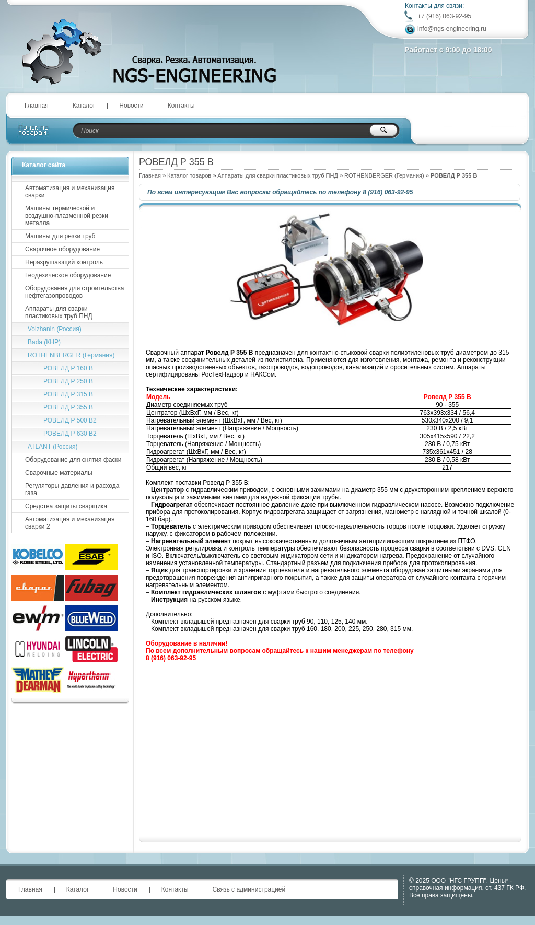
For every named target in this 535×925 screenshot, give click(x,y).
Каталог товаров (189, 175)
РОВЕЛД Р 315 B (68, 394)
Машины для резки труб (60, 236)
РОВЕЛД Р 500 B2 (70, 420)
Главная (37, 105)
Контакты (181, 105)
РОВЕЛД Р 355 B (68, 407)
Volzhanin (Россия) (55, 329)
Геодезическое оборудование (68, 275)
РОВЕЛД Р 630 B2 (70, 433)
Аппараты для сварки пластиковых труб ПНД (277, 175)
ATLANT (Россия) (53, 446)
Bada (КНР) (44, 342)
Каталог (84, 105)
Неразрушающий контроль (64, 262)
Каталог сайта (43, 165)
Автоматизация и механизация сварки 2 (69, 523)
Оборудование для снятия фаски (73, 459)
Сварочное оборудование (62, 249)
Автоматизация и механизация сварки (69, 191)
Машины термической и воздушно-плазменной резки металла (66, 216)
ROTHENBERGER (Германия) (384, 175)
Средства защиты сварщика (66, 506)
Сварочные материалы (58, 472)
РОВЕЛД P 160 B (68, 368)
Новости (131, 105)
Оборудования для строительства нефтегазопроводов (74, 292)
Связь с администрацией (249, 889)
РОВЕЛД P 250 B (68, 381)
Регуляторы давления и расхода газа (72, 489)
